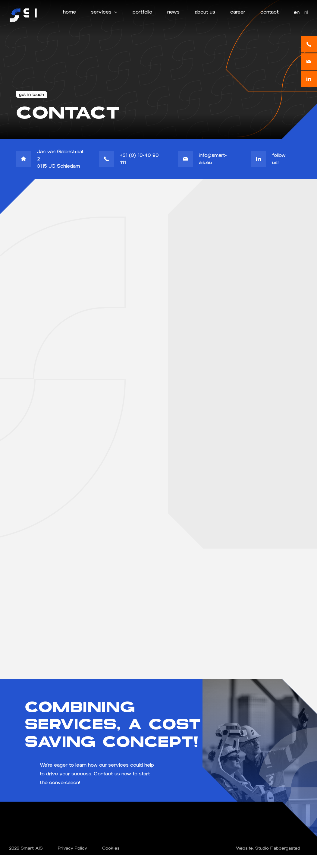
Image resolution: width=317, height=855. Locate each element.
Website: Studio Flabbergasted (268, 848)
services (101, 12)
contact (269, 12)
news (173, 12)
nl (306, 12)
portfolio (142, 12)
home (69, 12)
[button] (104, 12)
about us (205, 12)
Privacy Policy (72, 848)
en (297, 12)
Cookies (111, 848)
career (237, 12)
